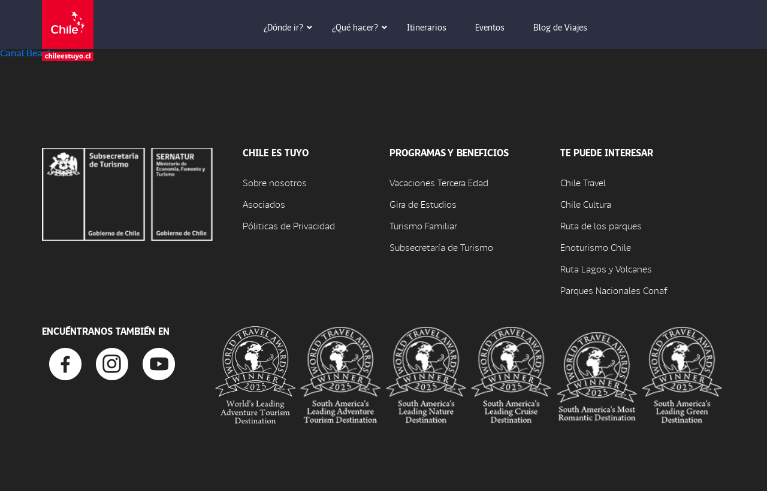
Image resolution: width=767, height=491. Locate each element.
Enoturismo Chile (595, 247)
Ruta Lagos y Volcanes (606, 268)
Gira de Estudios (423, 204)
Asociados (264, 204)
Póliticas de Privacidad (289, 225)
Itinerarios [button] (435, 27)
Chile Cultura (585, 204)
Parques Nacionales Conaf (613, 290)
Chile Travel (583, 182)
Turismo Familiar (423, 225)
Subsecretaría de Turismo (441, 247)
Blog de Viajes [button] (568, 27)
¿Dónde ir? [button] (292, 27)
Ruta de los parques (601, 225)
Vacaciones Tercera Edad (438, 182)
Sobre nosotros (275, 182)
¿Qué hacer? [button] (363, 27)
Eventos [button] (498, 27)
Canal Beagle (27, 52)
